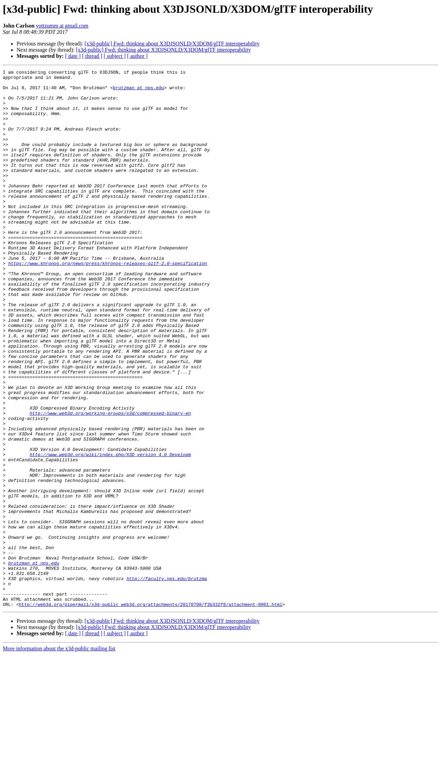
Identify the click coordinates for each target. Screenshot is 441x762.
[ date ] (73, 56)
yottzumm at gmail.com (62, 26)
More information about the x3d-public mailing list (59, 756)
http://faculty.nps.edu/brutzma (166, 681)
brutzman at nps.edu (138, 92)
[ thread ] (92, 56)
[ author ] (137, 56)
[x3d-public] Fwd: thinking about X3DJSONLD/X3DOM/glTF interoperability (171, 44)
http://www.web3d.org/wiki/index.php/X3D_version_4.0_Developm (110, 532)
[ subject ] (115, 56)
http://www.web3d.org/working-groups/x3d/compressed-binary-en (110, 482)
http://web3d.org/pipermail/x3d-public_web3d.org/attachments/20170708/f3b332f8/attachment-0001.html (150, 712)
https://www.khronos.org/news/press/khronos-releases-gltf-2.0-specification (107, 302)
